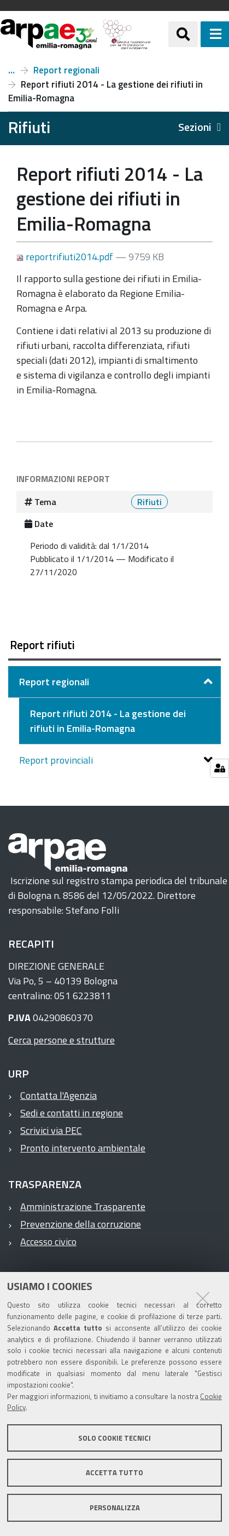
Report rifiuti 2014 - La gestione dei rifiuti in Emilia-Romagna (108, 721)
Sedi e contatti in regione (71, 1112)
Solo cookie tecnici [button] (114, 1437)
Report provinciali (57, 760)
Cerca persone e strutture (61, 1040)
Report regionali (66, 70)
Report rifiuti (11, 70)
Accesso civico (48, 1241)
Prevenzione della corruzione (80, 1224)
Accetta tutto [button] (114, 1472)
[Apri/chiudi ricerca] (183, 34)
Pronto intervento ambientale (82, 1147)
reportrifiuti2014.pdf (65, 256)
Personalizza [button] (115, 1507)
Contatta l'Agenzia (58, 1095)
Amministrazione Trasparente (82, 1206)
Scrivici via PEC (51, 1130)
